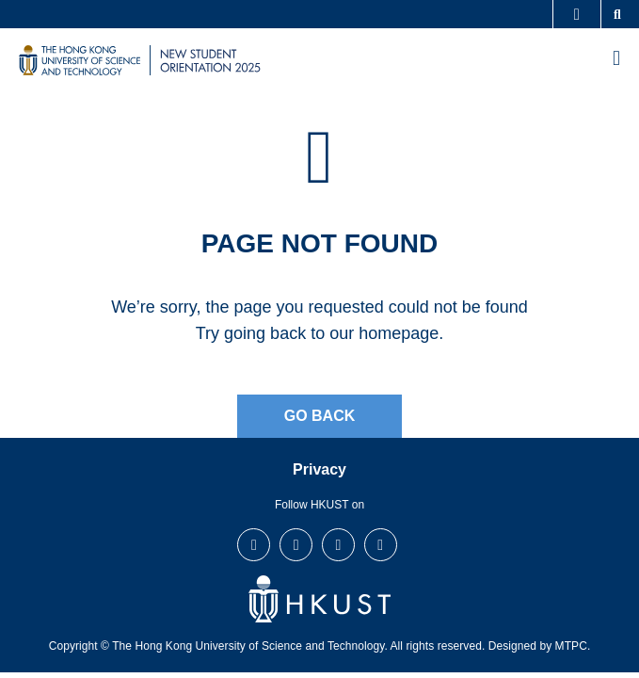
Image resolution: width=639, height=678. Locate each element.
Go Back (320, 416)
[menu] (616, 60)
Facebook (254, 545)
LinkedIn (338, 545)
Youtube (380, 545)
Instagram (296, 545)
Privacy (319, 469)
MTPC (571, 646)
